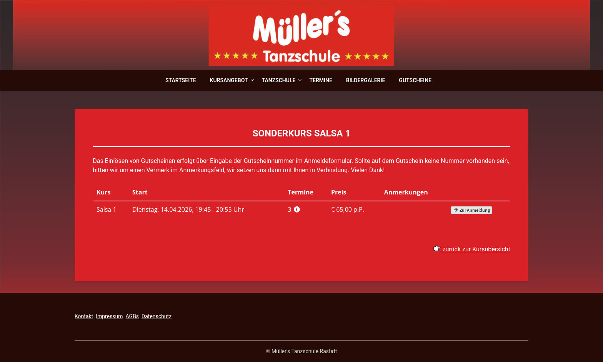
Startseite (180, 80)
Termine (320, 80)
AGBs (132, 316)
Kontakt (84, 316)
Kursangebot (229, 80)
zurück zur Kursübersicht (471, 249)
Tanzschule (278, 80)
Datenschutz (157, 316)
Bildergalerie (365, 80)
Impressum (109, 316)
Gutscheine (415, 80)
